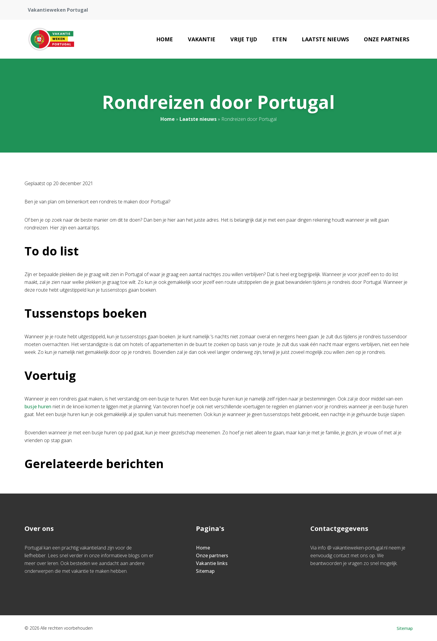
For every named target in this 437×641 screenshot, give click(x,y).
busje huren (37, 406)
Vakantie (201, 39)
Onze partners (386, 39)
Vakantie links (212, 563)
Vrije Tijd (243, 39)
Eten (279, 39)
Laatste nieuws (325, 39)
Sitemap (205, 571)
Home (164, 39)
